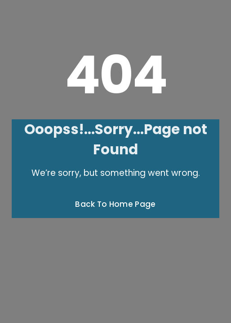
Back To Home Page (115, 204)
